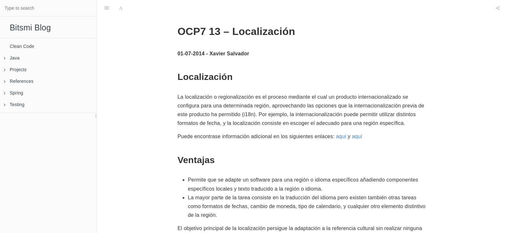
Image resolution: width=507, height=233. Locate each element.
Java (11, 58)
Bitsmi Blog (30, 27)
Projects (15, 69)
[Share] (497, 8)
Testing (14, 104)
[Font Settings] (121, 8)
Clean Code (22, 46)
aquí (341, 136)
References (19, 81)
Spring (13, 92)
